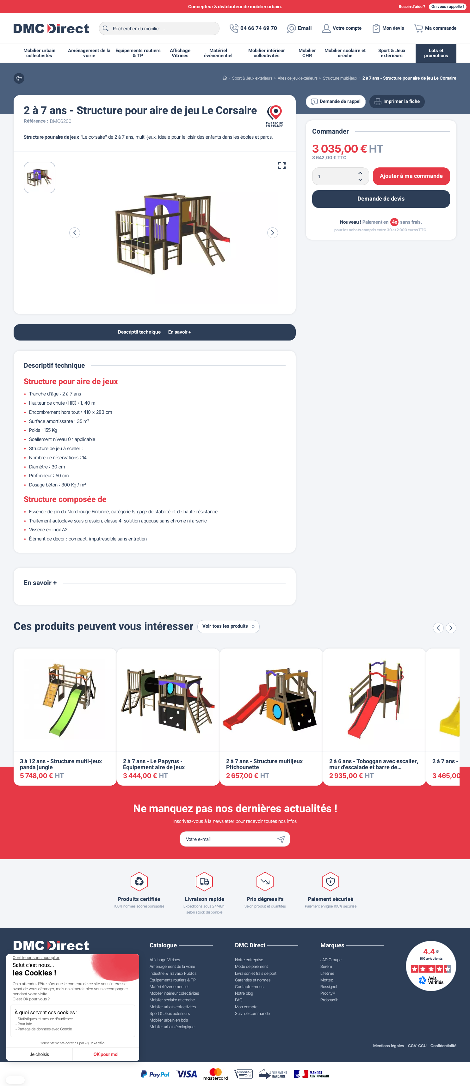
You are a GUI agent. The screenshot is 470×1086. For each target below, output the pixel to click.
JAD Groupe (331, 959)
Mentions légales (388, 1045)
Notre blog (244, 993)
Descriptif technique (139, 332)
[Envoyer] (282, 839)
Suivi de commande (252, 1013)
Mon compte (246, 1006)
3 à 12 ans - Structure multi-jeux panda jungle (61, 764)
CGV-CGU (417, 1045)
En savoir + (179, 332)
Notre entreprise (249, 959)
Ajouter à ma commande (411, 176)
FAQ (238, 999)
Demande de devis (381, 199)
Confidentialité (443, 1045)
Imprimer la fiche (397, 101)
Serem (326, 966)
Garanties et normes (252, 979)
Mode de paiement (251, 966)
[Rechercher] (159, 28)
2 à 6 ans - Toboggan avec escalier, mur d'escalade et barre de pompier (373, 767)
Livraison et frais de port (255, 973)
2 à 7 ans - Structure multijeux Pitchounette (264, 764)
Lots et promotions (436, 53)
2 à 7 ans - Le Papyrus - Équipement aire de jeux (154, 764)
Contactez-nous (249, 986)
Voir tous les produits (228, 626)
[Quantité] (340, 176)
